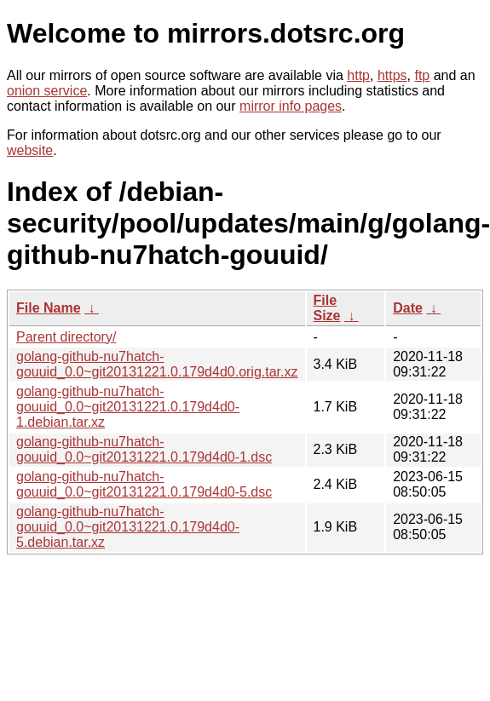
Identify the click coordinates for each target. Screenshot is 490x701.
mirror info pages (290, 106)
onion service (47, 90)
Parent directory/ (66, 337)
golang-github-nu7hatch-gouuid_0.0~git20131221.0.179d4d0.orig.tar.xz (157, 364)
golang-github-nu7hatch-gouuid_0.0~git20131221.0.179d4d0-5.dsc (144, 484)
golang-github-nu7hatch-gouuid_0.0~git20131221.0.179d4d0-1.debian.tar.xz (127, 406)
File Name (48, 308)
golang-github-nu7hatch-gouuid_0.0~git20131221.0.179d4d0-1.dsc (144, 449)
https (392, 75)
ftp (421, 75)
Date (408, 308)
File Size (327, 308)
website (30, 150)
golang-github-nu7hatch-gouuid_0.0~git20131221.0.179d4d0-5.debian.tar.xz (127, 526)
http (358, 75)
